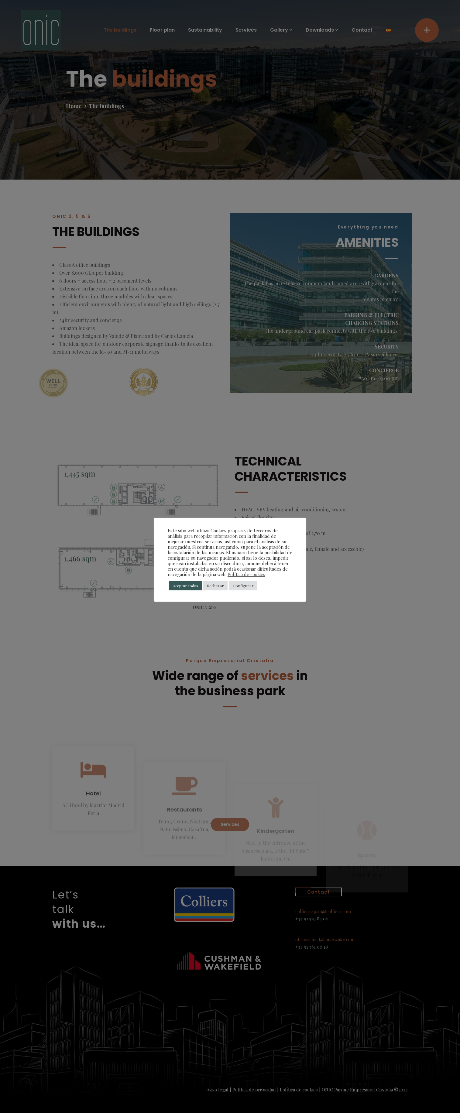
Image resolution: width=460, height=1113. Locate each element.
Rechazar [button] (215, 585)
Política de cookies (246, 574)
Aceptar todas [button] (185, 585)
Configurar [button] (243, 585)
